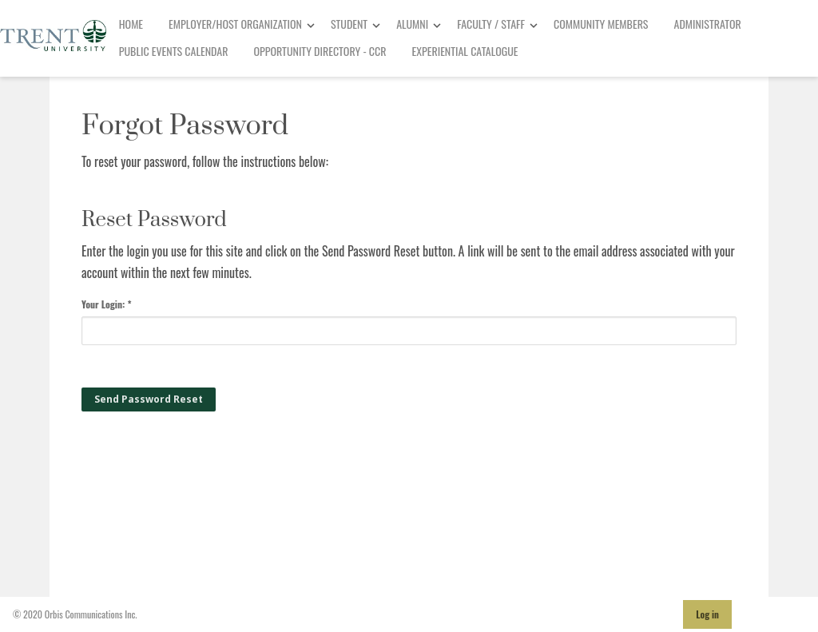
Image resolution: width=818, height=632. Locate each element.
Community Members (601, 23)
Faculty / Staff (491, 23)
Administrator (707, 23)
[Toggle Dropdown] (311, 25)
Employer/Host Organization (235, 23)
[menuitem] (131, 24)
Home (131, 23)
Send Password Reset (148, 399)
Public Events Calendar (173, 50)
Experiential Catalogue (465, 50)
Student (349, 23)
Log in (707, 614)
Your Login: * (106, 304)
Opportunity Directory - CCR (320, 50)
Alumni (412, 23)
